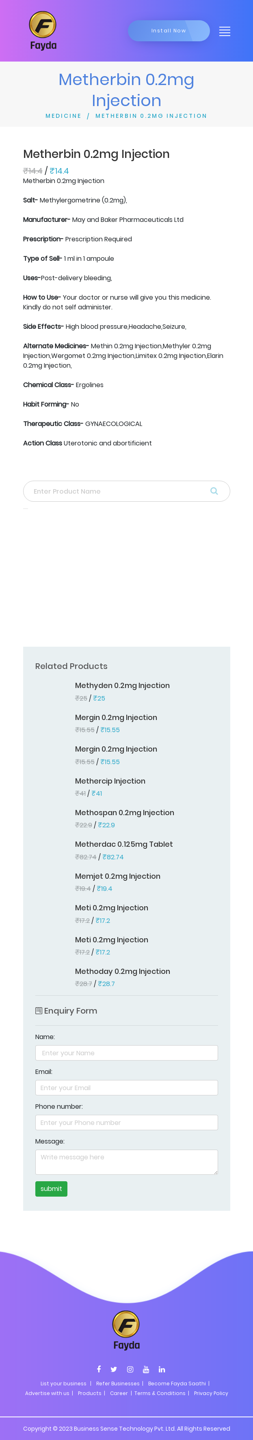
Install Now (168, 30)
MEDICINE (63, 116)
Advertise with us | (49, 1393)
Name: (45, 1037)
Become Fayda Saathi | (179, 1383)
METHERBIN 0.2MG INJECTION (151, 116)
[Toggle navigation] (222, 31)
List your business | (66, 1383)
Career (119, 1393)
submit (51, 1188)
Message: (50, 1141)
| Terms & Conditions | (159, 1393)
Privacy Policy (211, 1393)
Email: (43, 1071)
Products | (91, 1393)
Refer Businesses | (119, 1383)
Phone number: (59, 1106)
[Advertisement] (126, 580)
